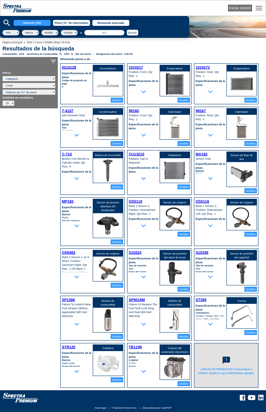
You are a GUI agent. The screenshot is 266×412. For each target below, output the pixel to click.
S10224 (135, 252)
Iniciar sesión (240, 8)
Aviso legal (100, 407)
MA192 (201, 154)
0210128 (69, 67)
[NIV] (104, 32)
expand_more (143, 91)
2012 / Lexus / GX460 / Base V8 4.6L (49, 42)
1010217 (136, 67)
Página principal (12, 42)
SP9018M (137, 300)
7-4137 (67, 111)
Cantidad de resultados (17, 97)
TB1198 (135, 347)
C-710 (67, 154)
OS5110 (135, 201)
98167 (201, 111)
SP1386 (68, 300)
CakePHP (166, 407)
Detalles (117, 100)
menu (259, 8)
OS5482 (68, 252)
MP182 (68, 201)
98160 (134, 111)
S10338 (202, 252)
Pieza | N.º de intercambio (71, 22)
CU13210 (136, 154)
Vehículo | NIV (32, 22)
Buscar (132, 32)
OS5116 (202, 201)
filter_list (53, 61)
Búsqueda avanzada (111, 22)
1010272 (203, 67)
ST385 (201, 300)
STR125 (68, 347)
